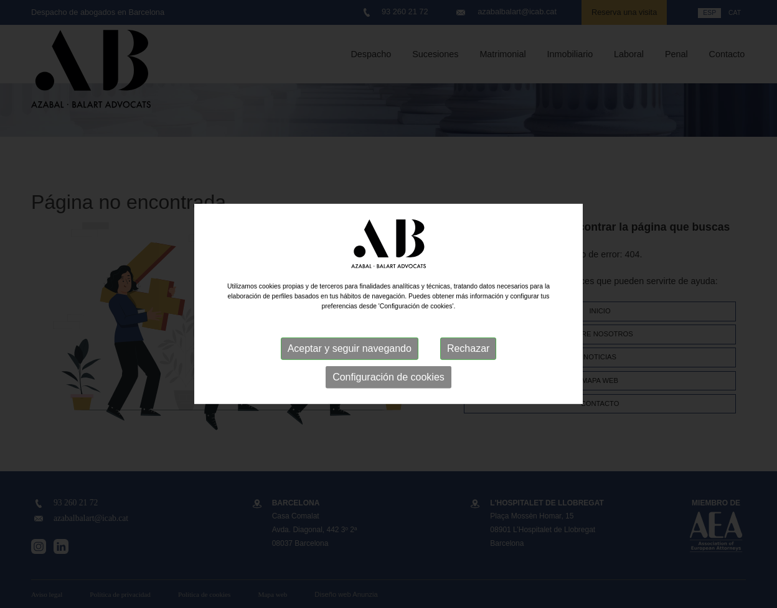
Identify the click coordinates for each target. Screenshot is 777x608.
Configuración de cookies (388, 377)
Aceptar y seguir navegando (350, 348)
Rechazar (468, 348)
